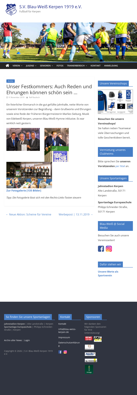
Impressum (64, 337)
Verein (16, 65)
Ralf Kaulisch (34, 97)
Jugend (30, 65)
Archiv (10, 81)
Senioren (45, 65)
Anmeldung (111, 65)
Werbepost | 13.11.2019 (76, 214)
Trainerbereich (76, 65)
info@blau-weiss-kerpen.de (67, 331)
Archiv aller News (13, 340)
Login (27, 340)
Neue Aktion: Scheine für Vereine (28, 214)
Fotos (60, 65)
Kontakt (96, 65)
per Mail (120, 166)
